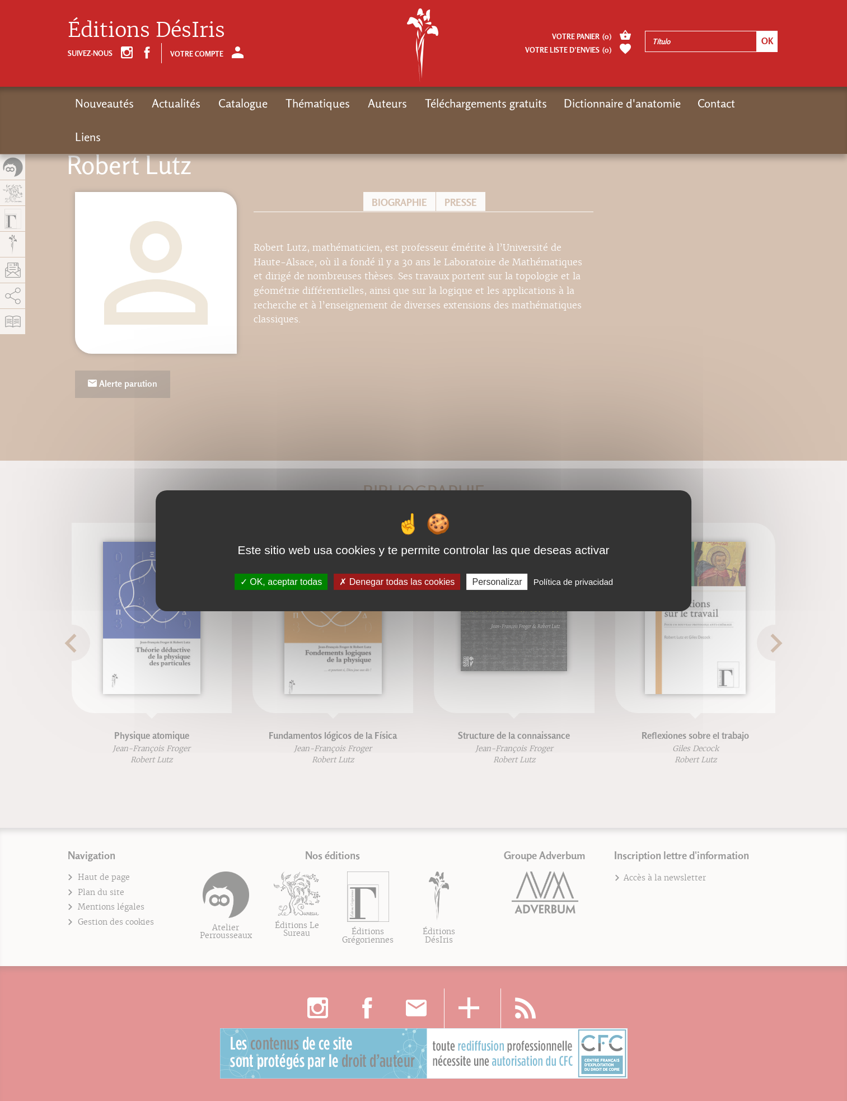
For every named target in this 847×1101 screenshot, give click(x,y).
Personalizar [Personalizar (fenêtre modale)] (497, 581)
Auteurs (383, 103)
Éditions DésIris (146, 30)
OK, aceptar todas (281, 581)
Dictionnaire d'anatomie (616, 103)
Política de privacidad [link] (574, 581)
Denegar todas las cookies (397, 581)
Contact (710, 103)
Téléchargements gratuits (480, 103)
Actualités (175, 103)
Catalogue (240, 103)
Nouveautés (104, 103)
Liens (88, 137)
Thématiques (314, 103)
